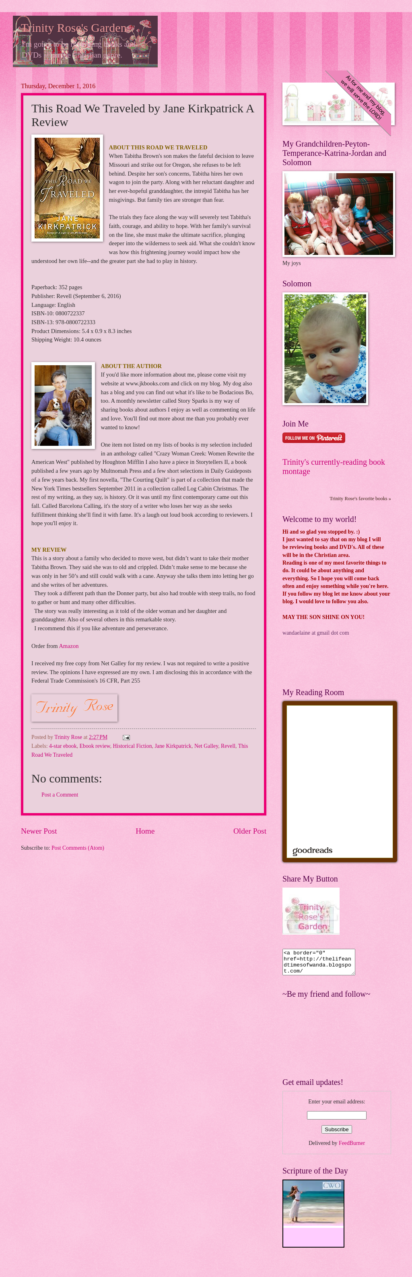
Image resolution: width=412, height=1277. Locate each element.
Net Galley (206, 746)
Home (145, 831)
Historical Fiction (132, 746)
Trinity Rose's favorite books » (360, 498)
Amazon (68, 646)
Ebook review (95, 746)
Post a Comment (59, 795)
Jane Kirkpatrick (173, 746)
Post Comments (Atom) (78, 848)
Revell (228, 746)
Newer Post (39, 831)
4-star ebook (63, 746)
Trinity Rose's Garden (74, 27)
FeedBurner (352, 1148)
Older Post (249, 831)
